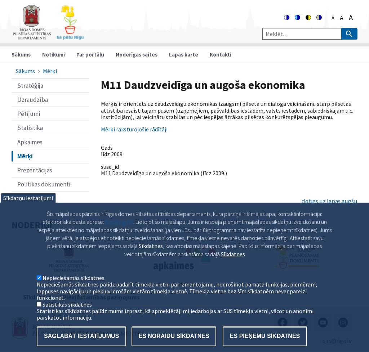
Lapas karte (183, 54)
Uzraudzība (32, 100)
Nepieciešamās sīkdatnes (74, 289)
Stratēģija (30, 86)
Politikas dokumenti (43, 184)
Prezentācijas (34, 170)
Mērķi (50, 71)
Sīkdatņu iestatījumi (28, 209)
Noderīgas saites (136, 54)
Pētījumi (28, 114)
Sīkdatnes (233, 266)
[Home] (48, 36)
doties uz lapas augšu (329, 201)
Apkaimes (30, 142)
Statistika (30, 128)
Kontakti (220, 54)
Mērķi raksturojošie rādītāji (134, 129)
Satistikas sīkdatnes (67, 316)
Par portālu (90, 54)
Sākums (21, 54)
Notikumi (53, 54)
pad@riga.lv (119, 234)
